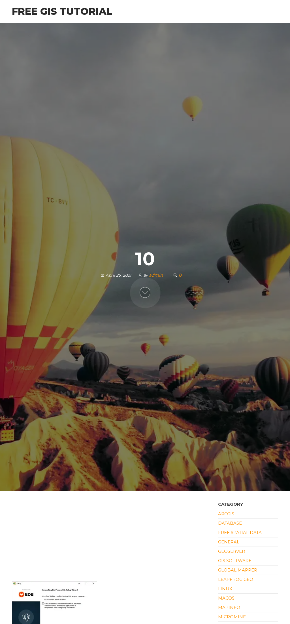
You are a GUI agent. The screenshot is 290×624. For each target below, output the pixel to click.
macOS (226, 598)
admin (156, 275)
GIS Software (234, 560)
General (228, 542)
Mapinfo (229, 607)
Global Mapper (237, 570)
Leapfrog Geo (235, 579)
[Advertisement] (111, 539)
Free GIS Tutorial (62, 11)
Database (230, 523)
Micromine (232, 616)
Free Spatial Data (240, 532)
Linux (225, 588)
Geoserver (231, 551)
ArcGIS (226, 513)
